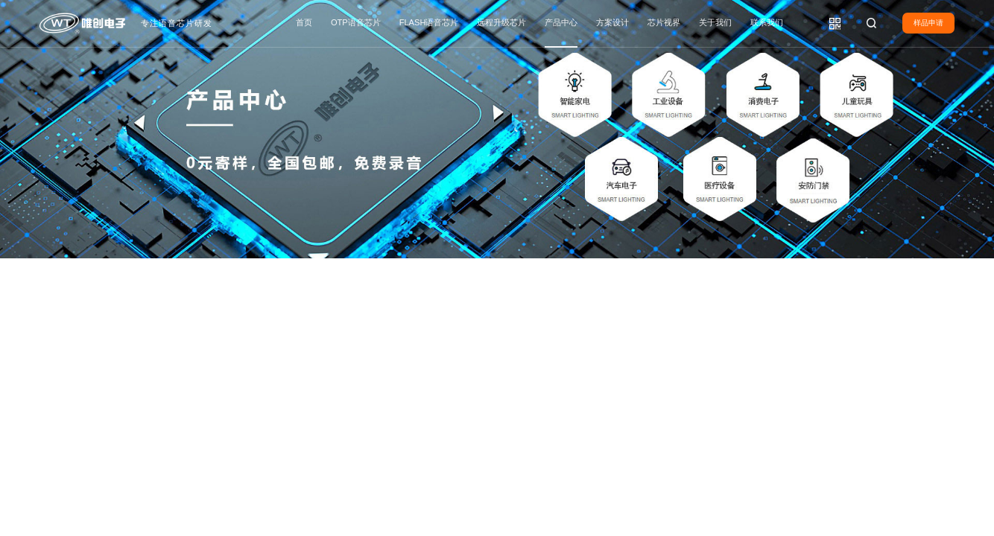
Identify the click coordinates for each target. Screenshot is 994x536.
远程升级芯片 (501, 22)
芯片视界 (664, 22)
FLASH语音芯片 (429, 22)
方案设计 (612, 22)
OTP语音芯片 (356, 22)
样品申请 (928, 23)
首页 (304, 22)
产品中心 (561, 22)
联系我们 (766, 22)
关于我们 (715, 22)
